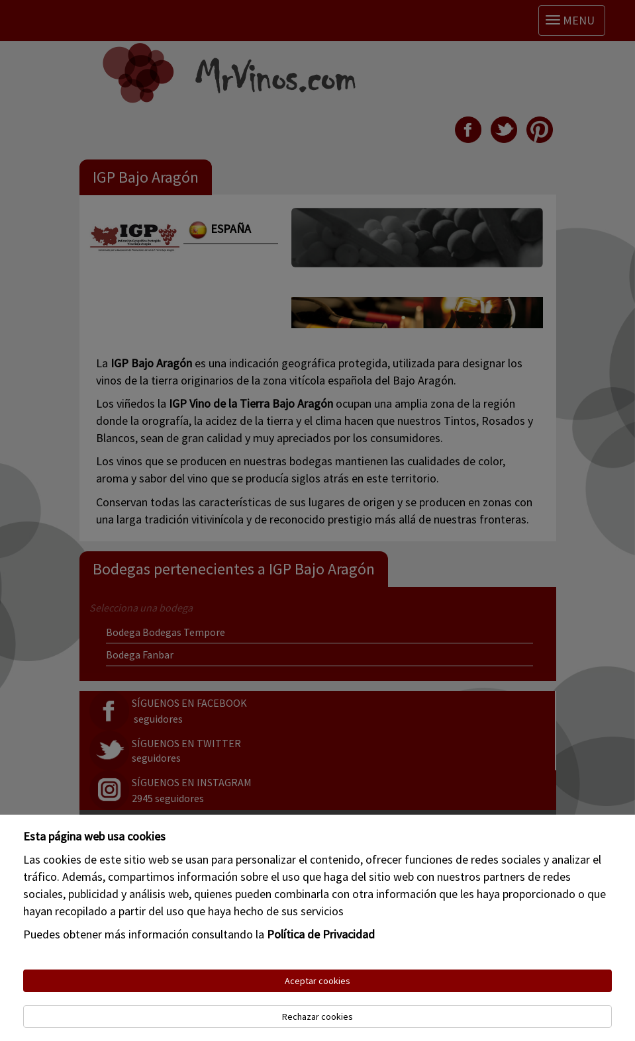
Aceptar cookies (317, 981)
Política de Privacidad (321, 934)
